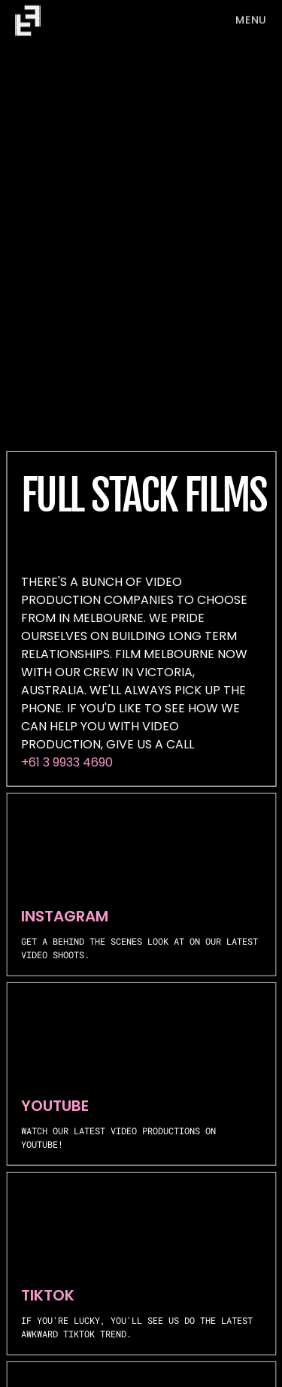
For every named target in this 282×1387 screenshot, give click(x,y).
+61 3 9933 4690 (67, 762)
